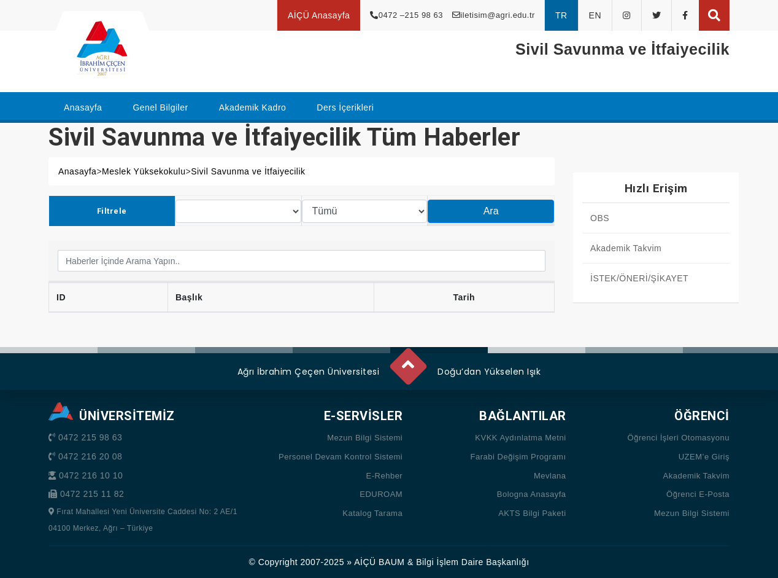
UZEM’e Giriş (704, 456)
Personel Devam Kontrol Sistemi (340, 456)
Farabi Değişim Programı (518, 456)
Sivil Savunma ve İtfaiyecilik (248, 171)
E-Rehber (384, 475)
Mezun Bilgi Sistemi (364, 437)
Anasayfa (77, 171)
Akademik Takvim (625, 248)
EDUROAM (381, 494)
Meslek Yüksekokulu (143, 171)
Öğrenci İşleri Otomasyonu (679, 437)
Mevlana (550, 475)
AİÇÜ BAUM (379, 562)
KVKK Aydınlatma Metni (520, 437)
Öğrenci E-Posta (698, 494)
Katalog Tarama (372, 513)
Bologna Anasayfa (531, 494)
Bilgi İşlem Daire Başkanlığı (472, 562)
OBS (599, 218)
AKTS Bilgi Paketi (532, 513)
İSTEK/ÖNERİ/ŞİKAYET (639, 278)
